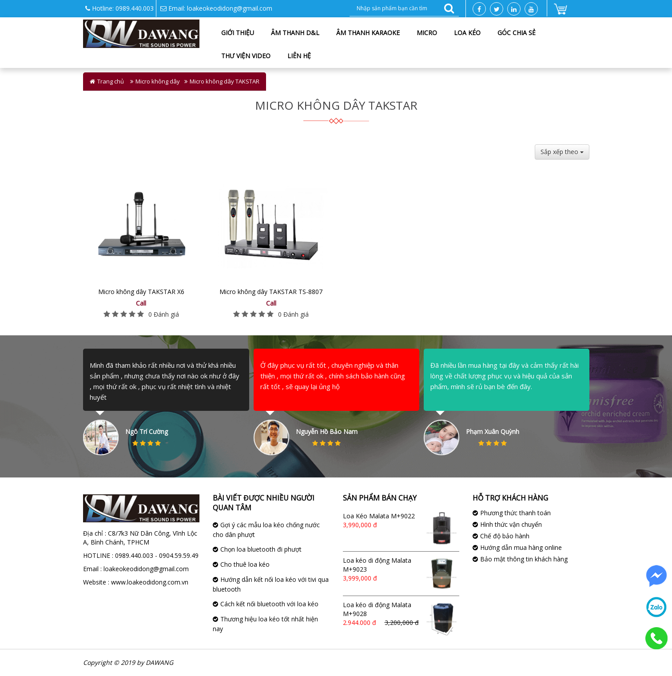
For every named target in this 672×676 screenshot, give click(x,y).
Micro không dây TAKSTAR (224, 81)
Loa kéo (467, 32)
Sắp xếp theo (562, 151)
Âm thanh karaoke (368, 32)
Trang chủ (110, 81)
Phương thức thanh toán (515, 513)
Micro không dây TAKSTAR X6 (141, 291)
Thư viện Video (245, 56)
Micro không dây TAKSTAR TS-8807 (270, 291)
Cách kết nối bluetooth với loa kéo (269, 604)
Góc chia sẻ (516, 32)
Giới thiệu (237, 32)
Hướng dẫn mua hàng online (521, 547)
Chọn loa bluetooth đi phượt (261, 549)
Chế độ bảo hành (504, 536)
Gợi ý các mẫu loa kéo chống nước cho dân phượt (266, 530)
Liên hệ (299, 56)
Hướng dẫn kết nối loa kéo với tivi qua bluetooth (271, 584)
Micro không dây (157, 81)
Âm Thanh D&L (295, 32)
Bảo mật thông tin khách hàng (524, 559)
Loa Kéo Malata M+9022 (379, 516)
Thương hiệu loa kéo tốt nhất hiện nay (265, 624)
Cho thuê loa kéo (245, 564)
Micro (427, 32)
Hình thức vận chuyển (511, 524)
